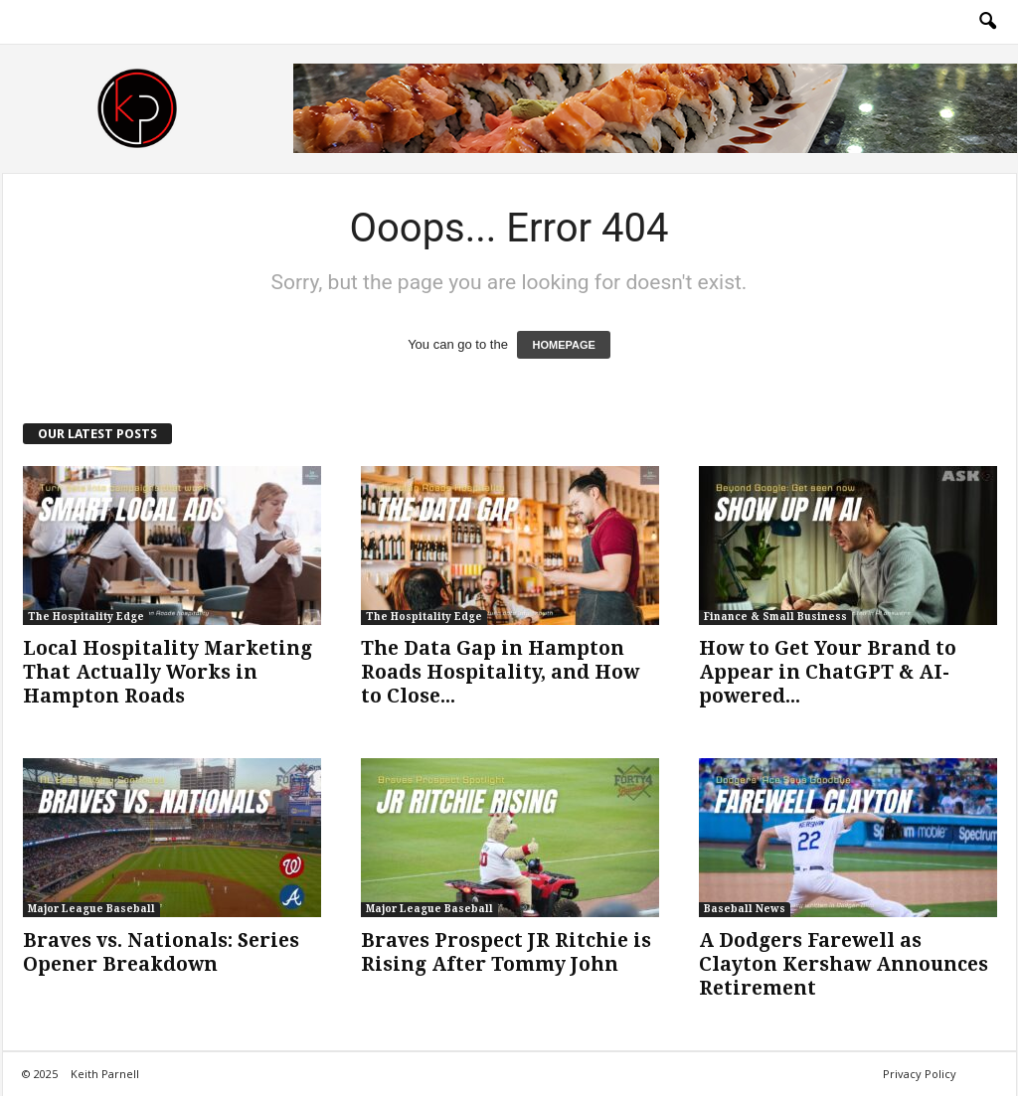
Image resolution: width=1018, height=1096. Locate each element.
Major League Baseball (91, 908)
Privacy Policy (919, 1073)
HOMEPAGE (563, 345)
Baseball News (744, 908)
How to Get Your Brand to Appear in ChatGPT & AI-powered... (827, 672)
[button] (987, 22)
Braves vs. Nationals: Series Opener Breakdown (161, 952)
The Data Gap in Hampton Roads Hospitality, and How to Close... (500, 672)
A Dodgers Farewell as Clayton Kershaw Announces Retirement (843, 964)
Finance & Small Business (775, 616)
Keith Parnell (105, 1073)
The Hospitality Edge (86, 616)
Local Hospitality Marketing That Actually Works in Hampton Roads (167, 672)
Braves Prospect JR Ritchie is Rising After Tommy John (506, 952)
